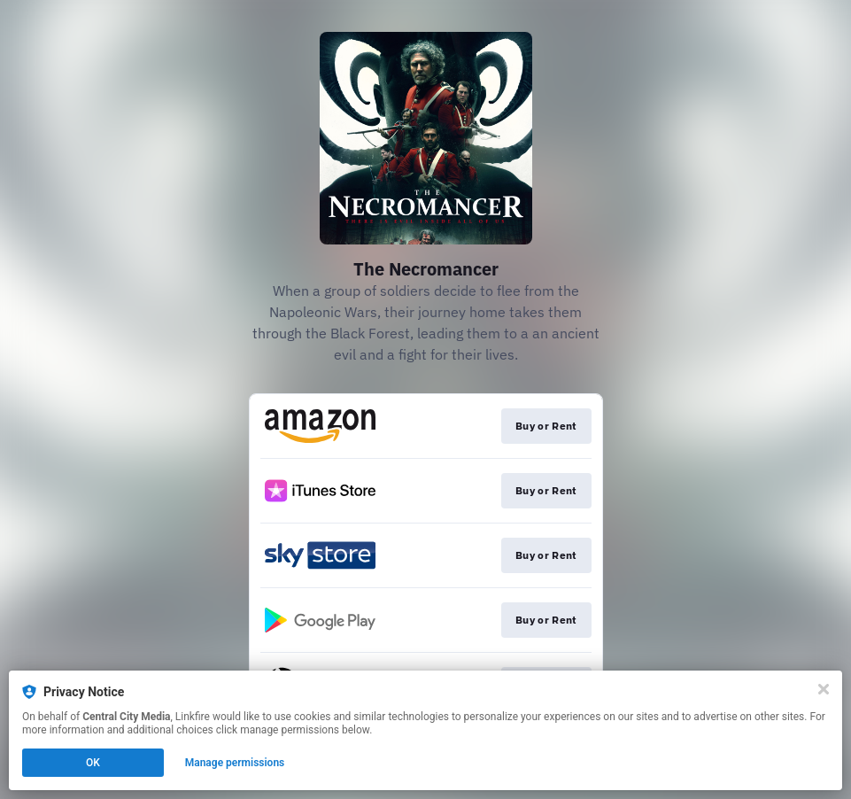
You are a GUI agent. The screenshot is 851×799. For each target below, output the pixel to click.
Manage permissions (235, 762)
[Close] (823, 689)
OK (93, 762)
